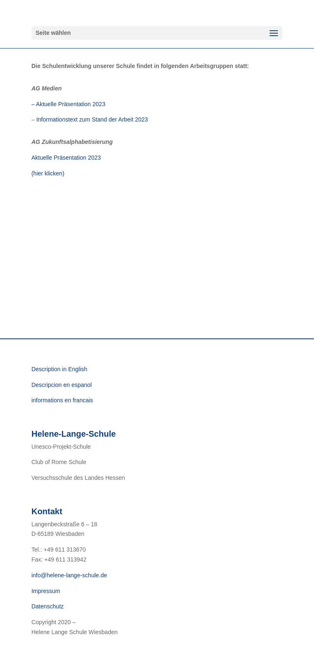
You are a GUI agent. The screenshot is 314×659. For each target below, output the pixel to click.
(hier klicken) (48, 173)
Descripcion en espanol (62, 385)
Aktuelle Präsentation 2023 (66, 157)
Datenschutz (48, 606)
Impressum (46, 591)
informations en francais (62, 400)
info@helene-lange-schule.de (69, 575)
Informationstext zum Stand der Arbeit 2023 (92, 119)
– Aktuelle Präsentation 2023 (68, 104)
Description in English (60, 369)
